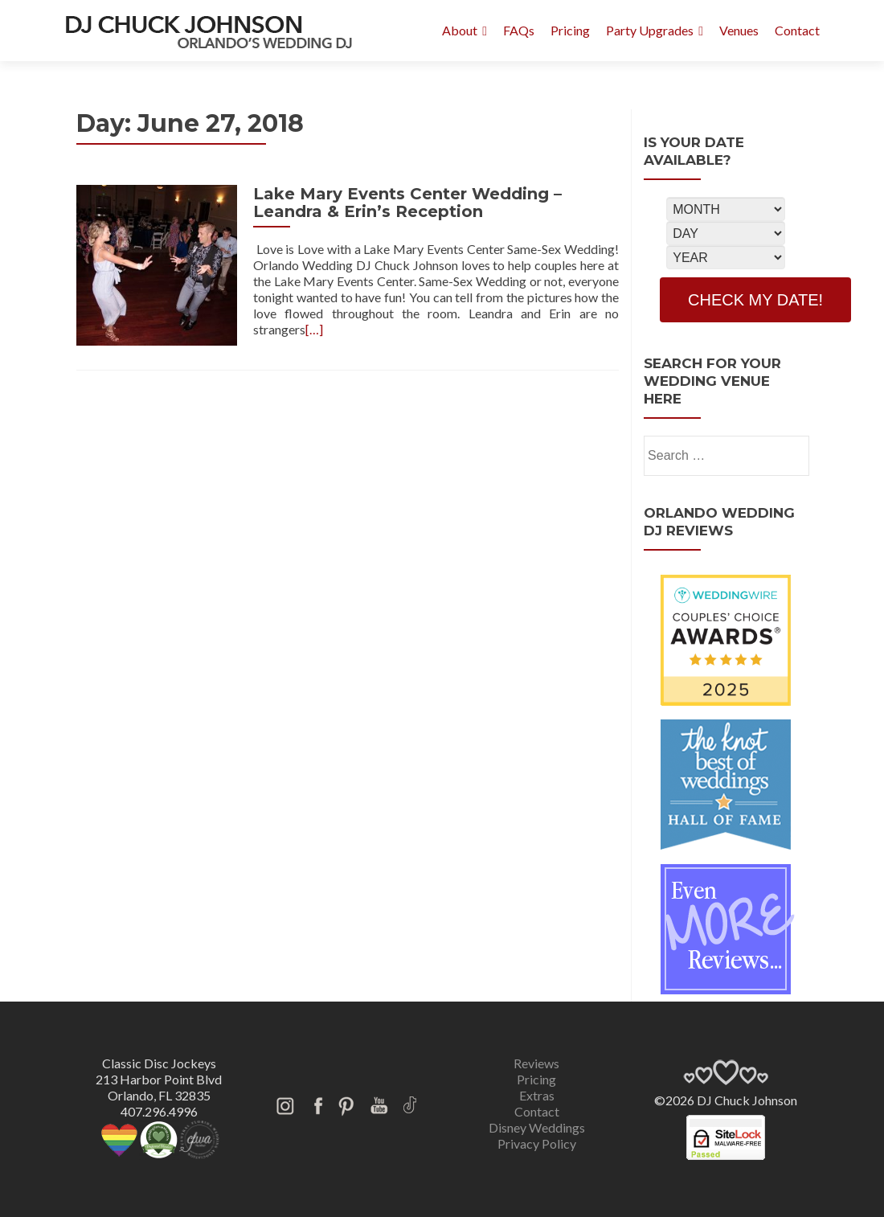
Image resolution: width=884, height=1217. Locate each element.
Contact (797, 30)
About (459, 30)
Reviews (536, 1063)
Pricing (570, 30)
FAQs (518, 30)
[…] (314, 329)
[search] (789, 454)
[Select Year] (725, 257)
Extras (537, 1095)
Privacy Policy (536, 1143)
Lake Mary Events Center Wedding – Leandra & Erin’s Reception (407, 202)
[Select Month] (725, 209)
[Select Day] (725, 233)
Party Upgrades (650, 30)
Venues (739, 30)
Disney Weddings (537, 1127)
